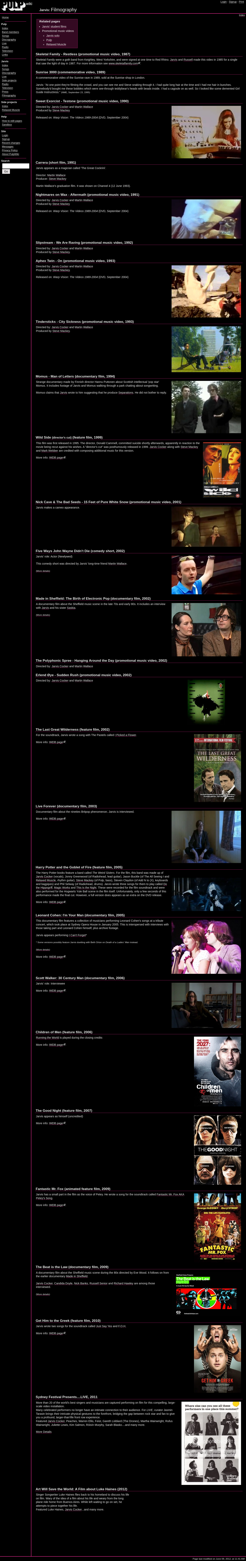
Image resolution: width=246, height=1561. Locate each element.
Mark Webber (49, 450)
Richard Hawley (123, 1283)
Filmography (9, 95)
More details (43, 949)
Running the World (47, 1037)
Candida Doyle (63, 1283)
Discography (9, 39)
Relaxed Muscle (56, 44)
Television (7, 51)
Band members (10, 32)
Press (5, 91)
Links (5, 54)
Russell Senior (99, 1283)
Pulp (49, 40)
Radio (5, 47)
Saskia (71, 607)
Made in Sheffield (76, 1276)
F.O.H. (122, 1326)
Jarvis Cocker (60, 106)
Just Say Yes (104, 1326)
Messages (8, 146)
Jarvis (174, 59)
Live (4, 43)
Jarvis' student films (54, 26)
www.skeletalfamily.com (123, 63)
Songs (5, 35)
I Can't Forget (77, 935)
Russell (188, 59)
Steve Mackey (61, 110)
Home (5, 17)
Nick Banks (81, 1283)
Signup (233, 1)
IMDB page (56, 457)
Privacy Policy (10, 150)
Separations (125, 392)
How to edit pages (12, 120)
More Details (44, 1431)
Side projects (9, 80)
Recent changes (11, 142)
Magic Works (62, 887)
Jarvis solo (52, 35)
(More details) (43, 571)
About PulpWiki (10, 154)
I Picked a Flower (125, 735)
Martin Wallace (84, 106)
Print (241, 1)
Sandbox (7, 124)
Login (224, 1)
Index (242, 15)
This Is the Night (86, 887)
